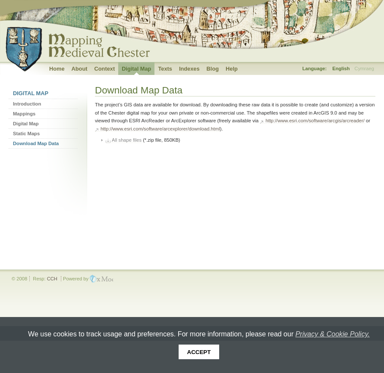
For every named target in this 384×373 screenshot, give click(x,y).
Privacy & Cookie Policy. (333, 334)
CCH (52, 278)
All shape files (127, 140)
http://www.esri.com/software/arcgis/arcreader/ (314, 120)
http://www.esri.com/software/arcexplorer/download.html (160, 128)
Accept (199, 352)
